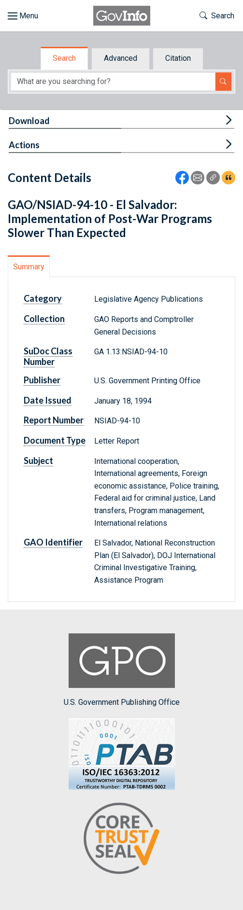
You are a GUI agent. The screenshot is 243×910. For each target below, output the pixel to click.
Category (43, 298)
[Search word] (113, 81)
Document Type (55, 440)
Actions (24, 145)
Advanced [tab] (120, 58)
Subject (38, 460)
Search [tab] (64, 58)
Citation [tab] (178, 58)
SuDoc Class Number (48, 356)
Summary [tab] (28, 266)
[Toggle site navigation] (23, 16)
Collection (44, 318)
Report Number (54, 420)
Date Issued (47, 400)
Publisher (42, 380)
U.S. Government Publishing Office (122, 669)
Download (29, 120)
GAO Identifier (53, 542)
